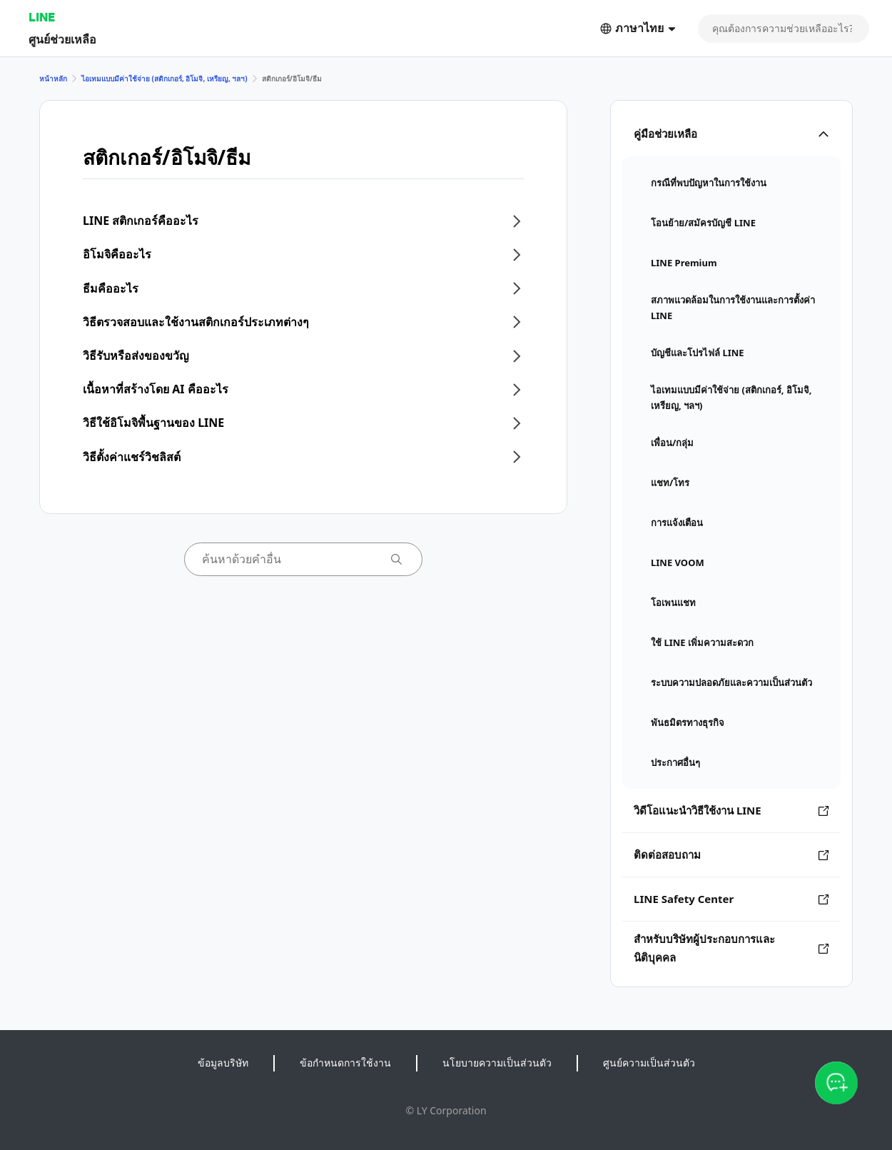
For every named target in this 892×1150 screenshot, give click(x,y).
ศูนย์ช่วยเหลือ (62, 38)
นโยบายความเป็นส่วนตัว (497, 1062)
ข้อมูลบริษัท (223, 1062)
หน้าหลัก (53, 79)
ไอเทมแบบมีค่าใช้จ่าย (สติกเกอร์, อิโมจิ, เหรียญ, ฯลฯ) (164, 79)
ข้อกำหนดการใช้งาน (345, 1062)
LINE (42, 16)
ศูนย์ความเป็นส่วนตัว (649, 1062)
